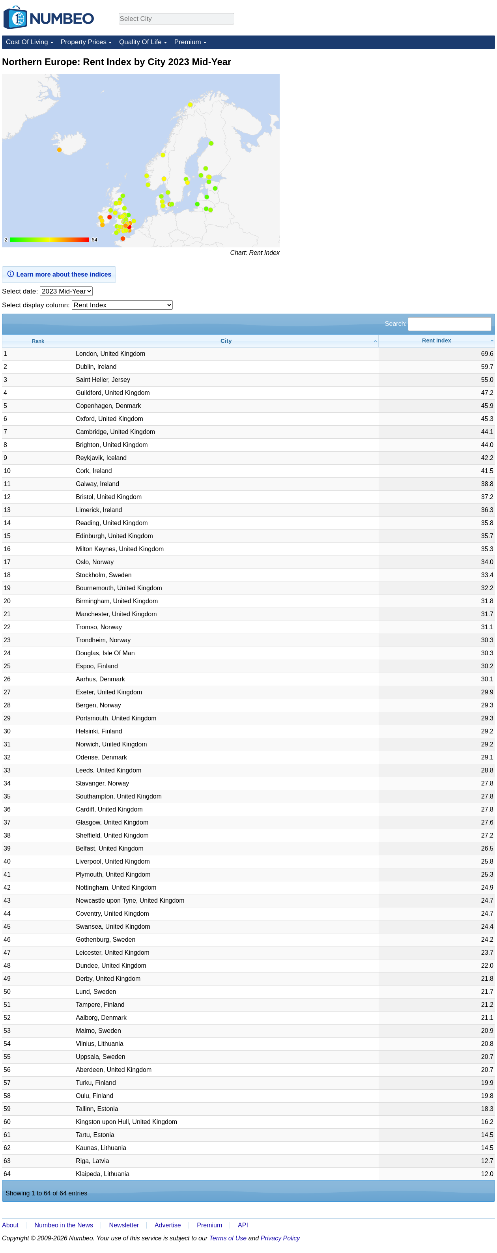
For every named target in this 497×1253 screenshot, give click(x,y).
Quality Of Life (140, 42)
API (243, 1225)
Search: (438, 323)
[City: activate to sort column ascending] (226, 341)
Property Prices (83, 42)
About (10, 1225)
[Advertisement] (436, 105)
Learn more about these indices (59, 274)
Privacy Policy (280, 1238)
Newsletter (124, 1225)
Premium (187, 42)
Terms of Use (228, 1238)
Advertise (168, 1225)
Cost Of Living (27, 42)
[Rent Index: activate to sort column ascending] (437, 341)
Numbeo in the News (63, 1225)
